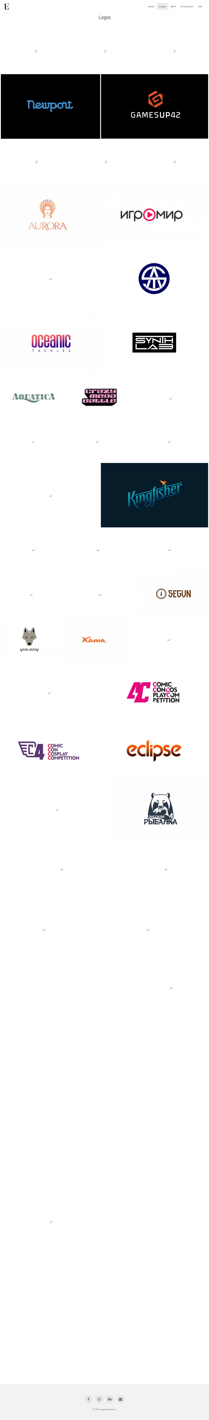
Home (151, 6)
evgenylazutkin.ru (108, 1409)
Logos (162, 6)
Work (173, 6)
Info (200, 6)
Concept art (187, 6)
